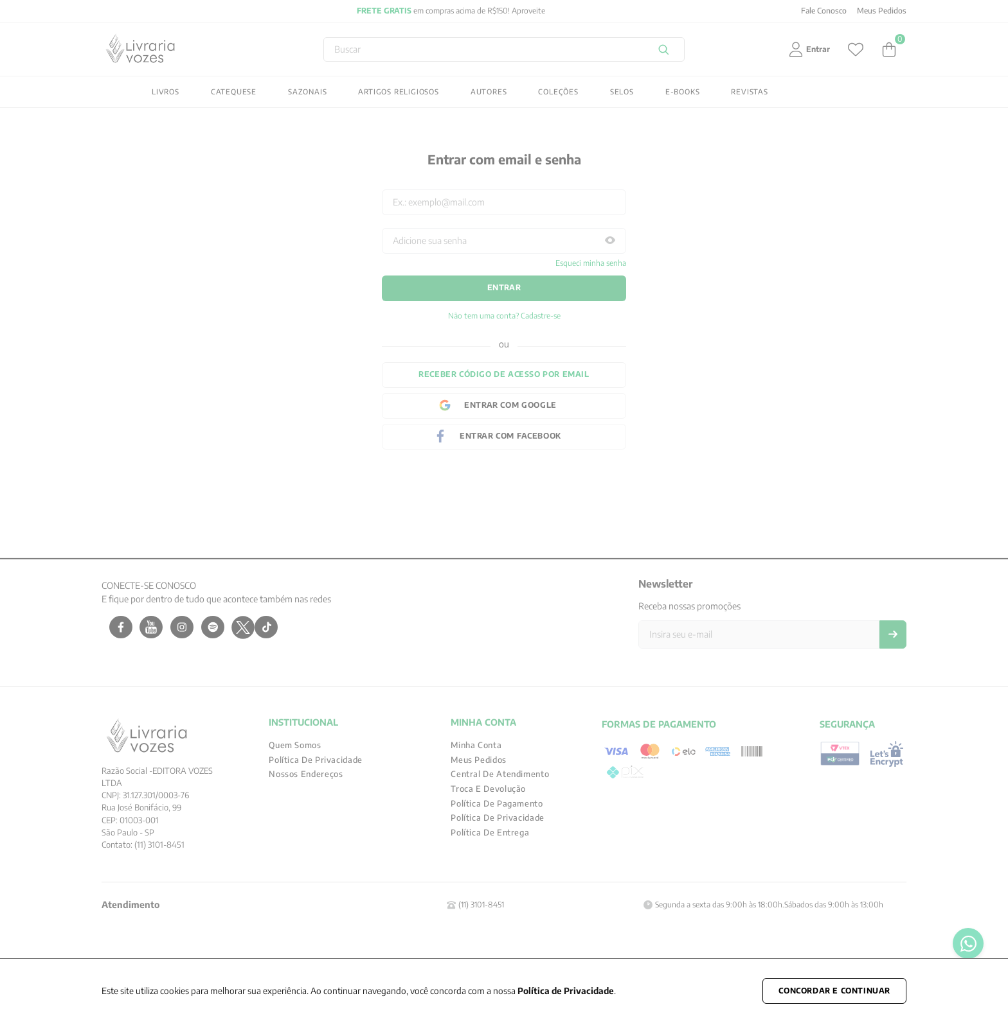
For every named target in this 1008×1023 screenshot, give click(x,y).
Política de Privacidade (566, 990)
